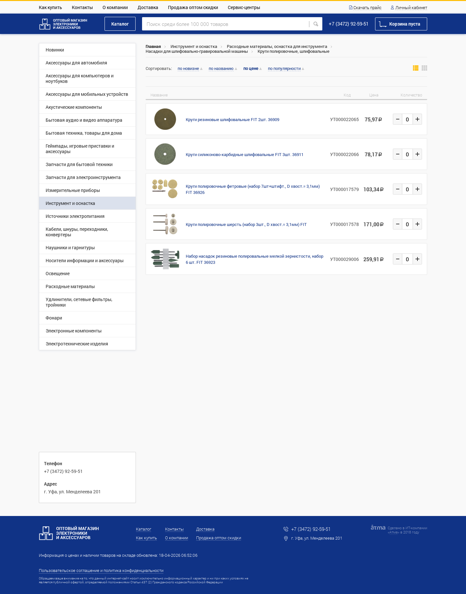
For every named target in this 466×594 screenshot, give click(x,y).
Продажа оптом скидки (193, 7)
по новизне (188, 68)
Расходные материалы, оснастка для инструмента (277, 46)
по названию (221, 68)
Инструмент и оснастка (194, 46)
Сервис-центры (244, 7)
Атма (393, 532)
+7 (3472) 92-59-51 (349, 24)
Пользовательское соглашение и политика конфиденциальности (101, 570)
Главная (153, 46)
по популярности (284, 68)
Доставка (148, 7)
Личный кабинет (411, 8)
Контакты (82, 7)
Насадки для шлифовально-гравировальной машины (197, 51)
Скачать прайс (367, 8)
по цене (250, 68)
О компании (115, 7)
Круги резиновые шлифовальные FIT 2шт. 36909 (232, 119)
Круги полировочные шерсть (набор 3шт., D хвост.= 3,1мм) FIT (246, 224)
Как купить (50, 7)
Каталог (120, 24)
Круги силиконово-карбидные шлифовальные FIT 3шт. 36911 (245, 154)
